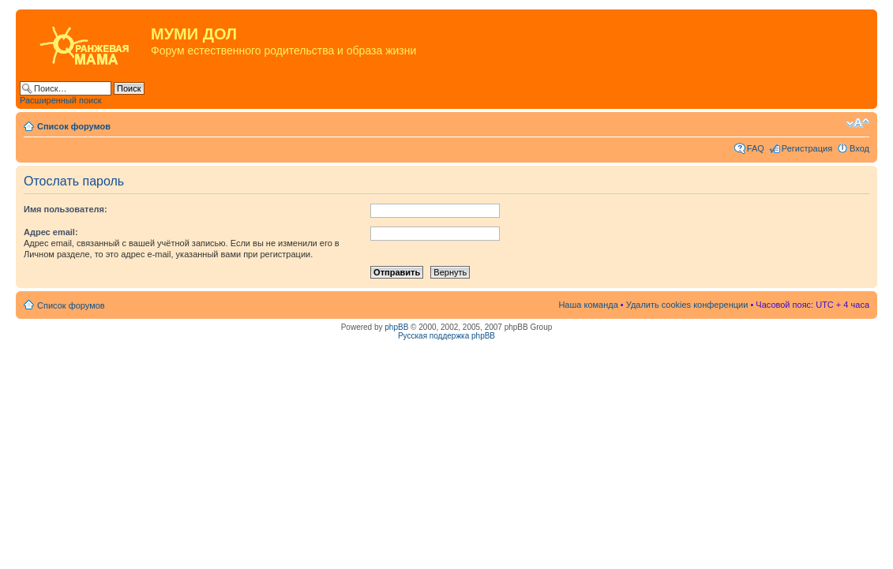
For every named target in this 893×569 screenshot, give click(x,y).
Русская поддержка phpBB (446, 335)
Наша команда (587, 304)
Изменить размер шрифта (857, 123)
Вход (859, 148)
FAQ (755, 148)
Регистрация (807, 148)
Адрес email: (51, 232)
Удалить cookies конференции (687, 304)
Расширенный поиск (61, 100)
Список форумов (74, 126)
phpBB (396, 327)
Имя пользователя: (65, 209)
